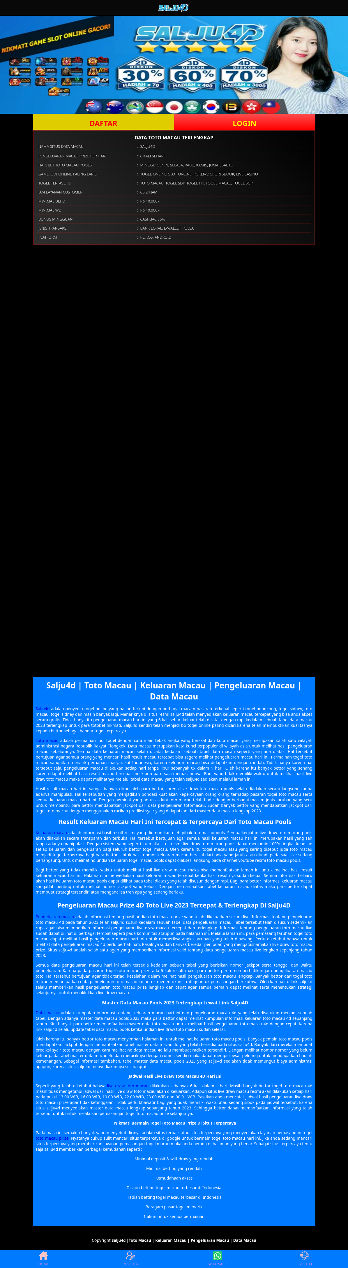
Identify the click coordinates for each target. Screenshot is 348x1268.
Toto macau (47, 740)
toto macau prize (52, 1138)
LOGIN (244, 123)
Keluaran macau (51, 832)
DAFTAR (103, 123)
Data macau (47, 1012)
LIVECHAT (304, 1259)
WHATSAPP (218, 1259)
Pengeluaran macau (55, 916)
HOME (43, 1259)
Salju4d (43, 708)
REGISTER (130, 1259)
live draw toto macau (128, 1085)
